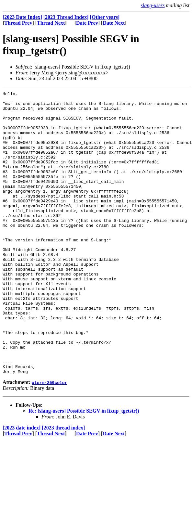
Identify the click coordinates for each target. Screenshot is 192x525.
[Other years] (105, 17)
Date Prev (87, 23)
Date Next (114, 23)
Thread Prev (18, 23)
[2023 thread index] (63, 484)
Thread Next (51, 23)
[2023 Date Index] (22, 17)
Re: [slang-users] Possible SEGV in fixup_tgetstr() (83, 467)
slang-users (153, 5)
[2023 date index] (21, 484)
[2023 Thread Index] (66, 17)
